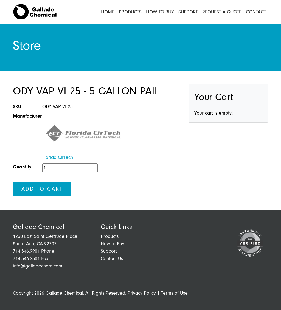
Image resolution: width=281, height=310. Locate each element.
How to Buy (160, 12)
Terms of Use (174, 293)
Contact (256, 12)
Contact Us (112, 258)
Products (130, 12)
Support (188, 12)
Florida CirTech (57, 157)
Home (107, 12)
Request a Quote (221, 12)
